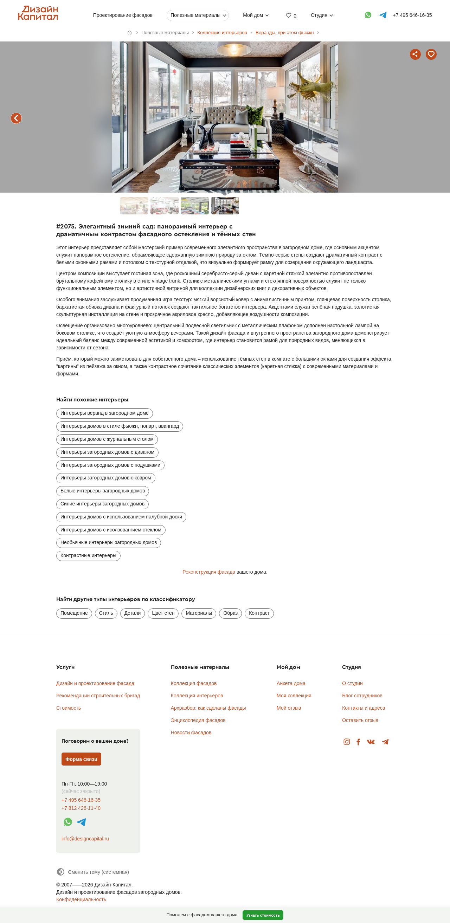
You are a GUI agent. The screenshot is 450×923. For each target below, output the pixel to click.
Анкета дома (291, 683)
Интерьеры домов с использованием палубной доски (121, 516)
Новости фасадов (191, 732)
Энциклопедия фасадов (198, 720)
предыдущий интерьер (16, 118)
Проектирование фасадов (123, 15)
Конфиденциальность (81, 899)
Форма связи (81, 759)
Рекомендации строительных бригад (98, 695)
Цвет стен (163, 613)
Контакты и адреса (363, 708)
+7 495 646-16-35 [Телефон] (412, 15)
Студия (319, 15)
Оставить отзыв (360, 720)
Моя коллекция (294, 695)
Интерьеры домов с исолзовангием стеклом (110, 529)
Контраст (259, 613)
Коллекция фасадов (194, 683)
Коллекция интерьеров (197, 695)
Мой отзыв (289, 708)
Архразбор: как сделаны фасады (208, 708)
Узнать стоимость (263, 915)
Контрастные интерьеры (88, 555)
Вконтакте (371, 742)
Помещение (74, 613)
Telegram (385, 742)
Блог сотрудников (362, 695)
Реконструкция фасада (208, 572)
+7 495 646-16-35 (81, 800)
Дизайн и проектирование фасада (95, 683)
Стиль (106, 613)
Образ (230, 613)
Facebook (358, 742)
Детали (132, 613)
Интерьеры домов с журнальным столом (107, 439)
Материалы (199, 613)
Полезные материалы (195, 15)
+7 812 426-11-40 (81, 808)
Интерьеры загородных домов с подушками (110, 465)
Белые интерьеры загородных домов (102, 490)
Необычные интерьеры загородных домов (108, 542)
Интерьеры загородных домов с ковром (105, 477)
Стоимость (68, 708)
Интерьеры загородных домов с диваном (107, 452)
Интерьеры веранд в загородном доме (104, 413)
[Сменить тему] (92, 871)
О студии (352, 683)
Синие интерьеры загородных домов (102, 503)
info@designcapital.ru (85, 838)
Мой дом (253, 15)
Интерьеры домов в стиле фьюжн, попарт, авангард (119, 426)
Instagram (347, 742)
